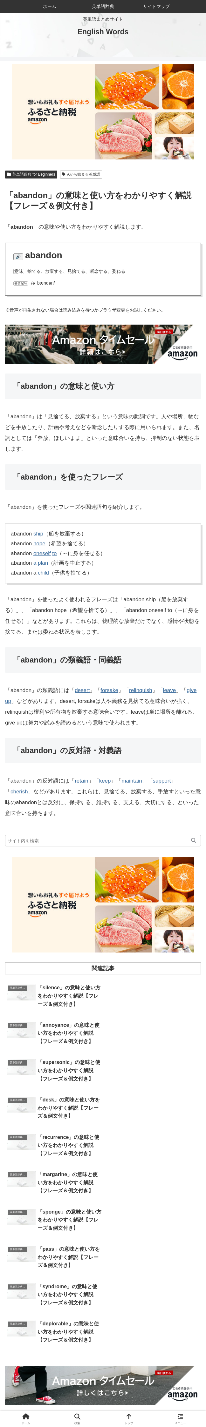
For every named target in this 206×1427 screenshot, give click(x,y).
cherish (19, 792)
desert (82, 690)
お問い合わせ (168, 1397)
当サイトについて (103, 1397)
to (54, 553)
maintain (132, 781)
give (192, 690)
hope (39, 544)
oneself (42, 553)
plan (43, 563)
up (8, 701)
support (162, 781)
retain (81, 781)
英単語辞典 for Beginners (31, 174)
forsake (109, 690)
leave (169, 690)
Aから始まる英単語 (81, 174)
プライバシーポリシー (152, 1406)
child (43, 573)
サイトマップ (54, 1406)
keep (105, 781)
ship (38, 534)
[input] (103, 840)
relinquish (140, 690)
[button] (193, 840)
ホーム (38, 1397)
